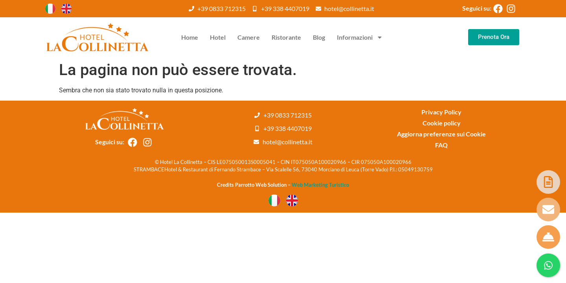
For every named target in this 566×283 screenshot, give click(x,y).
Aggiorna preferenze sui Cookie (441, 134)
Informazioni (360, 37)
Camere (248, 37)
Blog (319, 37)
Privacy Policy (441, 112)
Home (189, 37)
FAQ (441, 145)
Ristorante (286, 37)
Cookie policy (442, 123)
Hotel (218, 37)
